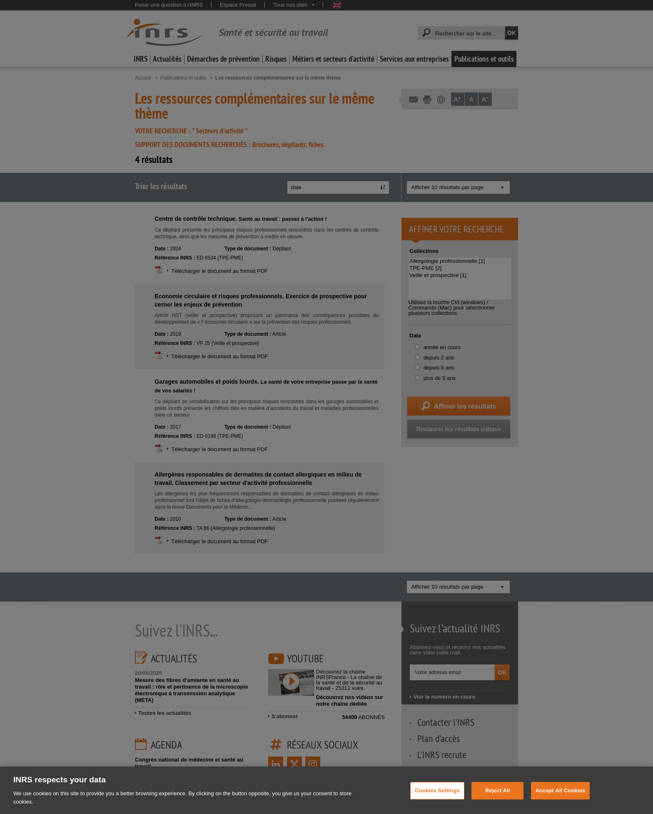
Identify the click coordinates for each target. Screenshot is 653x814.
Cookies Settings (437, 798)
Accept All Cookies (561, 798)
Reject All (497, 798)
